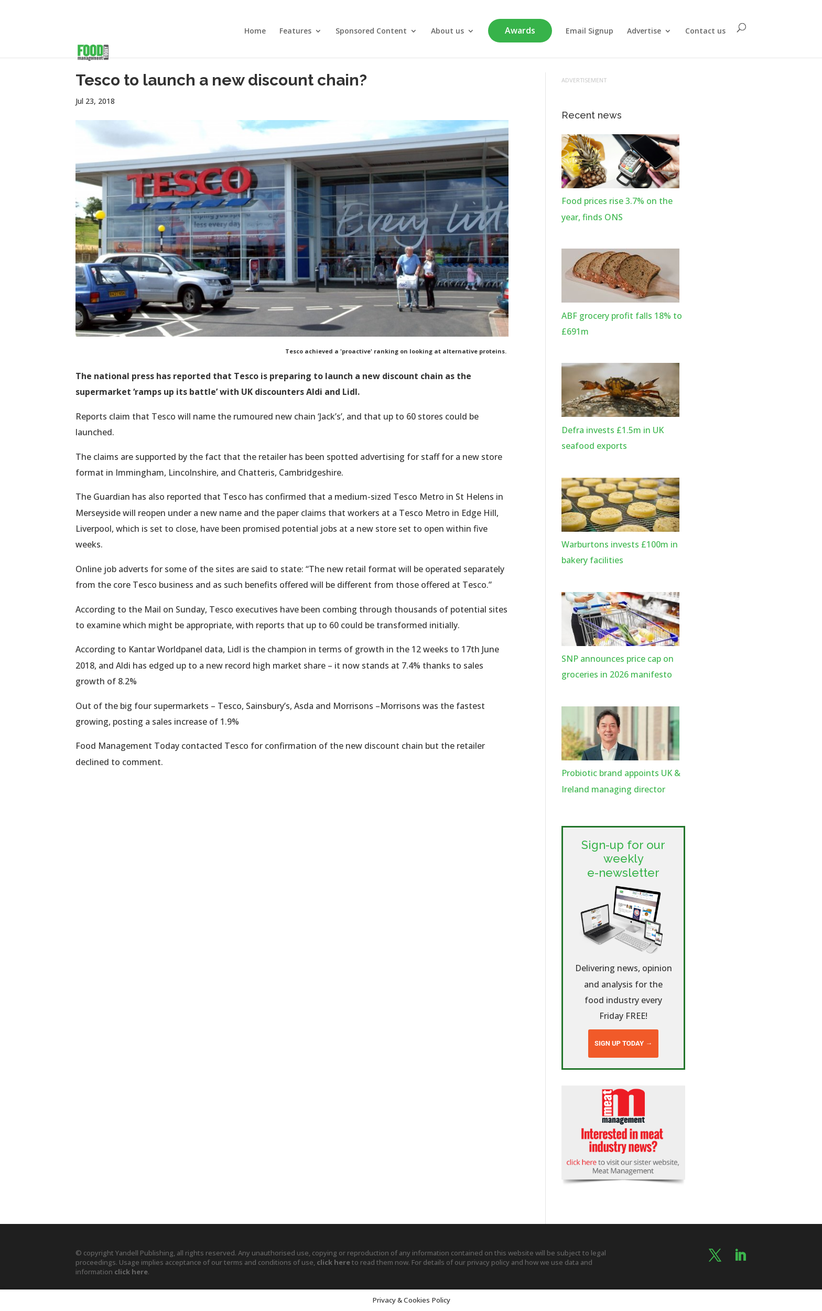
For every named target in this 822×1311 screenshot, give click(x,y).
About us (447, 31)
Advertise (644, 31)
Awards (520, 30)
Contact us (705, 31)
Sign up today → (623, 1043)
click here (333, 1262)
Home (255, 31)
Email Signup (589, 31)
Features (295, 31)
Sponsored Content (371, 31)
